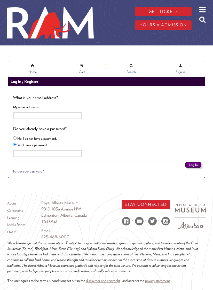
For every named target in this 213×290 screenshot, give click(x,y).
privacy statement (157, 280)
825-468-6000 (55, 236)
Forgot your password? (28, 171)
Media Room (16, 225)
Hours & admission (163, 24)
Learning (13, 218)
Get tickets (163, 11)
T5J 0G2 (49, 221)
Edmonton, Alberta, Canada (64, 215)
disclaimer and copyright (103, 280)
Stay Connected (146, 204)
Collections (15, 210)
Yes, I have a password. (30, 145)
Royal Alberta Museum (59, 202)
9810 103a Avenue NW (61, 209)
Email (45, 230)
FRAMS (12, 232)
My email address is (26, 107)
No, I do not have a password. (35, 138)
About (11, 203)
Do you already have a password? (40, 128)
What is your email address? (35, 97)
